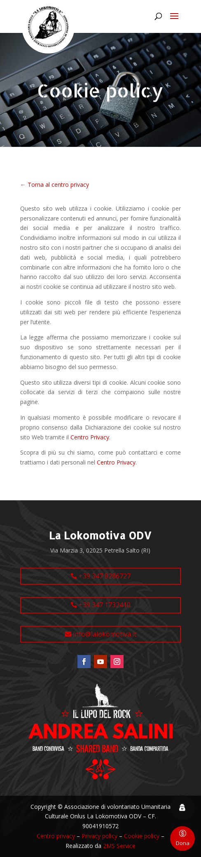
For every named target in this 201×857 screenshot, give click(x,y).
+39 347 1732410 (105, 604)
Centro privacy (56, 836)
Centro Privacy (89, 437)
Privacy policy (99, 836)
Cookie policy (141, 836)
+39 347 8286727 (105, 576)
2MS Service (119, 846)
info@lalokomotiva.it (104, 634)
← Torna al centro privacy (54, 184)
